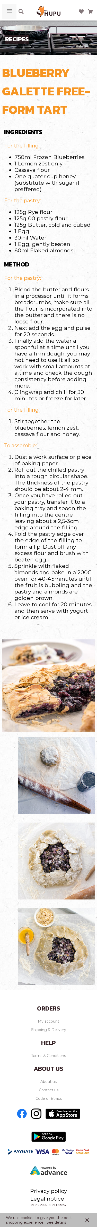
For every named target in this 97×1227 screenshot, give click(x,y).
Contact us (48, 1090)
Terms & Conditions (48, 1055)
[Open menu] (9, 11)
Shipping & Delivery (48, 1029)
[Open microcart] (90, 11)
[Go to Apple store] (63, 1114)
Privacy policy (48, 1191)
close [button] (87, 1220)
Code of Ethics (49, 1098)
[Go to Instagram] (36, 1114)
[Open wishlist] (81, 11)
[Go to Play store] (48, 1137)
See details (56, 1222)
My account (48, 1021)
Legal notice (47, 1198)
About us (48, 1081)
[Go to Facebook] (22, 1114)
